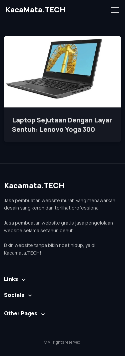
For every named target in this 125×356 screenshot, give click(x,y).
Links (11, 279)
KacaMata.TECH (35, 10)
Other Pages (20, 313)
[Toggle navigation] (115, 10)
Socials (14, 295)
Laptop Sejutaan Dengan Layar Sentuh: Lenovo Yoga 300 (62, 124)
